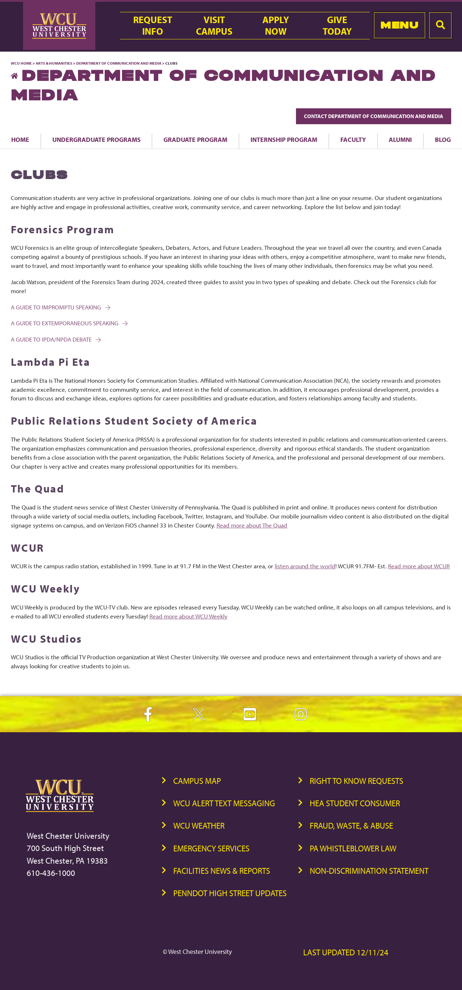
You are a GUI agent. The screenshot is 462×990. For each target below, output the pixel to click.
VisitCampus (214, 25)
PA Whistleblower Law (353, 848)
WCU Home (21, 63)
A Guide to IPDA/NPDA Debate (55, 339)
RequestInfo (152, 25)
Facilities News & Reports (221, 870)
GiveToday (337, 25)
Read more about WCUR (419, 566)
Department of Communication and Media (118, 63)
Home (20, 139)
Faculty (353, 139)
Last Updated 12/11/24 (345, 952)
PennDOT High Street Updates (230, 893)
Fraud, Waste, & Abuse (351, 825)
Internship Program (283, 139)
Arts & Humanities (54, 63)
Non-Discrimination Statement (369, 870)
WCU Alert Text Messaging (224, 803)
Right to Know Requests (356, 781)
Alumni (400, 139)
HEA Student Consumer (355, 803)
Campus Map (197, 781)
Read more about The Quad (252, 525)
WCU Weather (199, 825)
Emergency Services (211, 848)
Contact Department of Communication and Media (373, 116)
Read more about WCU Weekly (188, 616)
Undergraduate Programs (96, 139)
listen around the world (305, 566)
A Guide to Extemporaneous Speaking (69, 323)
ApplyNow (275, 25)
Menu (399, 25)
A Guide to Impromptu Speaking (60, 307)
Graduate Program (195, 139)
